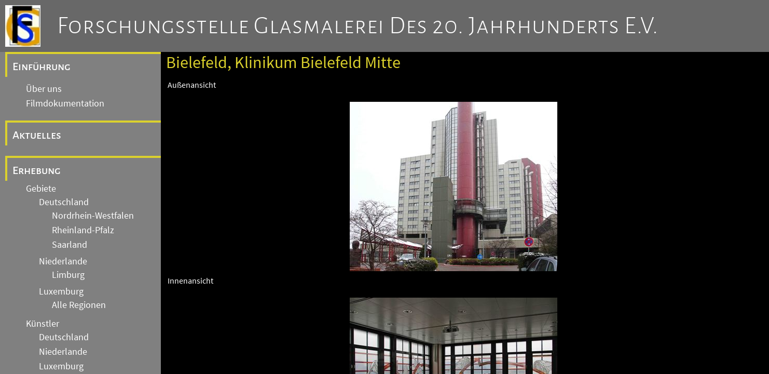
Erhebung (36, 170)
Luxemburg (61, 291)
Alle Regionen (79, 305)
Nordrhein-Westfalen (93, 215)
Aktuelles (36, 135)
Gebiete (41, 188)
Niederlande (63, 261)
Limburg (68, 274)
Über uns (44, 89)
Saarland (69, 244)
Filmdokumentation (65, 103)
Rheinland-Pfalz (83, 230)
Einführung (41, 66)
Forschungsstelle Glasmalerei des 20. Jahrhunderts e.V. (357, 26)
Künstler (42, 323)
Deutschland (64, 202)
